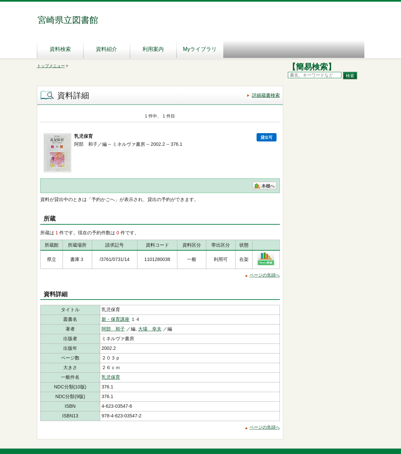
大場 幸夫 (149, 329)
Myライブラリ (200, 49)
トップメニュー (51, 66)
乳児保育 (110, 377)
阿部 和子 (113, 329)
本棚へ (268, 185)
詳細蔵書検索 (266, 95)
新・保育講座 (115, 319)
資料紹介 (106, 49)
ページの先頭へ (265, 275)
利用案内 (153, 49)
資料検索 (60, 49)
